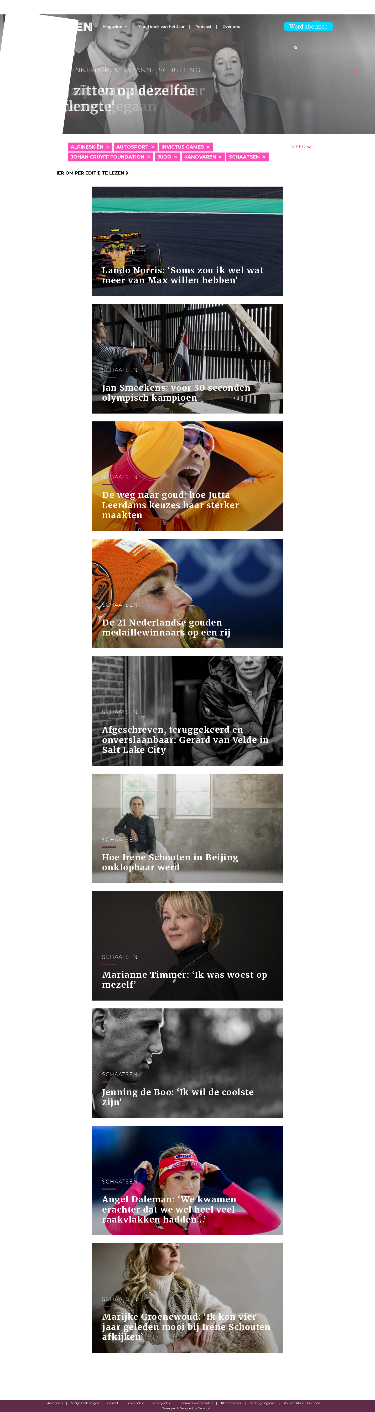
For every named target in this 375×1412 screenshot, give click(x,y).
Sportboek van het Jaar (162, 26)
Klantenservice (231, 1403)
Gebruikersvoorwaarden (196, 1403)
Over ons (231, 26)
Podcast (203, 26)
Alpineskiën (87, 147)
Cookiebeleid (135, 1403)
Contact (112, 1403)
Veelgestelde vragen (85, 1403)
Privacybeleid (162, 1403)
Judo (164, 157)
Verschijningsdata (262, 1403)
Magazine (112, 26)
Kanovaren (200, 157)
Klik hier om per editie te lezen (85, 173)
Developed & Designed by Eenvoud (186, 1408)
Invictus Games (183, 147)
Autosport (132, 147)
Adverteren (55, 1403)
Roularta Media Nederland (302, 1403)
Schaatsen (244, 157)
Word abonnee (308, 26)
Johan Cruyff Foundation (107, 157)
